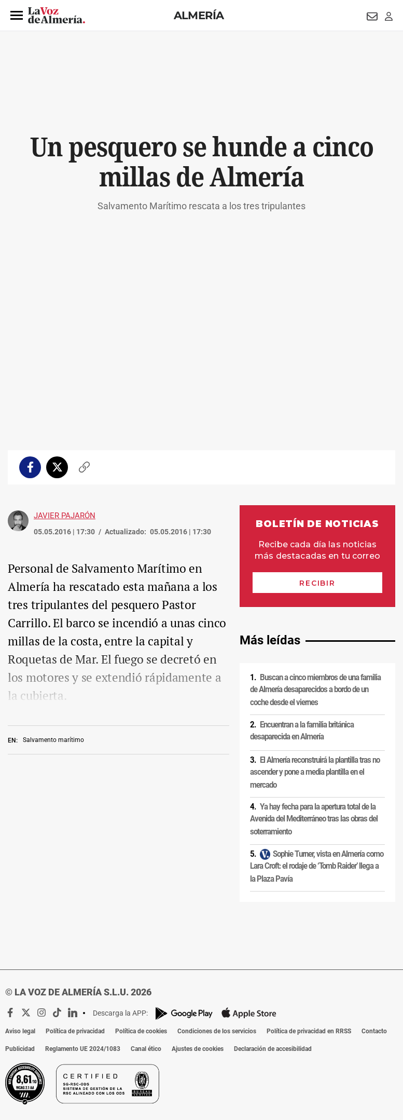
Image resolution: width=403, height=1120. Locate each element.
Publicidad (20, 1048)
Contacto (374, 1031)
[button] (16, 15)
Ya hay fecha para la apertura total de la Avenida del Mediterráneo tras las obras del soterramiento (314, 819)
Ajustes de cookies (198, 1048)
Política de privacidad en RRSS (309, 1031)
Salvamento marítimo (53, 740)
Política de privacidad (75, 1031)
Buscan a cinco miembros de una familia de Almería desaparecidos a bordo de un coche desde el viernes (315, 689)
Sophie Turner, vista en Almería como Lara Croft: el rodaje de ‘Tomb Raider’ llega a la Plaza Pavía (316, 865)
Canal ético (146, 1048)
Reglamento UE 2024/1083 (82, 1048)
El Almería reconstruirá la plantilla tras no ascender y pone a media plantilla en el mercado (315, 772)
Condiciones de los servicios (216, 1031)
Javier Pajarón (64, 515)
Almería (199, 15)
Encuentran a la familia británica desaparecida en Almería (302, 731)
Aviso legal (20, 1031)
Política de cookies (141, 1031)
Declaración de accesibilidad (273, 1048)
